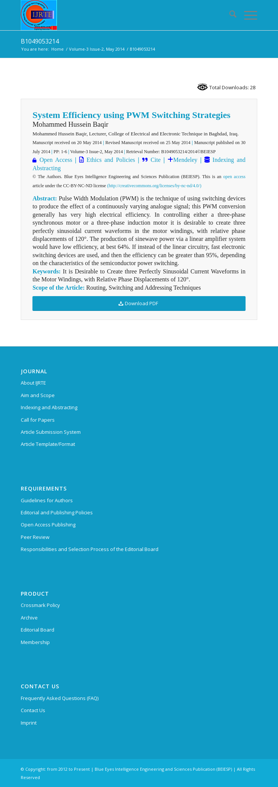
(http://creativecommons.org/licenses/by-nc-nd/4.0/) (154, 185)
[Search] (229, 15)
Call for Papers (38, 419)
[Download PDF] (138, 303)
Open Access (56, 160)
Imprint (29, 722)
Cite (156, 160)
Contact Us (33, 710)
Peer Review (35, 537)
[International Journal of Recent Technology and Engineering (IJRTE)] (115, 15)
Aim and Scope (38, 395)
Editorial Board (37, 629)
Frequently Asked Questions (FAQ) (59, 698)
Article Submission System (51, 431)
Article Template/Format (48, 444)
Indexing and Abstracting (49, 407)
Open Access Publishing (48, 524)
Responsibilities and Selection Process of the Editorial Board (89, 549)
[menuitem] (229, 15)
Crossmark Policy (40, 605)
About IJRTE (33, 382)
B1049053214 (40, 41)
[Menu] (247, 15)
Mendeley (185, 160)
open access (234, 176)
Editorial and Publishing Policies (57, 512)
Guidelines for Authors (47, 500)
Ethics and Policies (109, 160)
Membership (35, 642)
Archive (29, 617)
